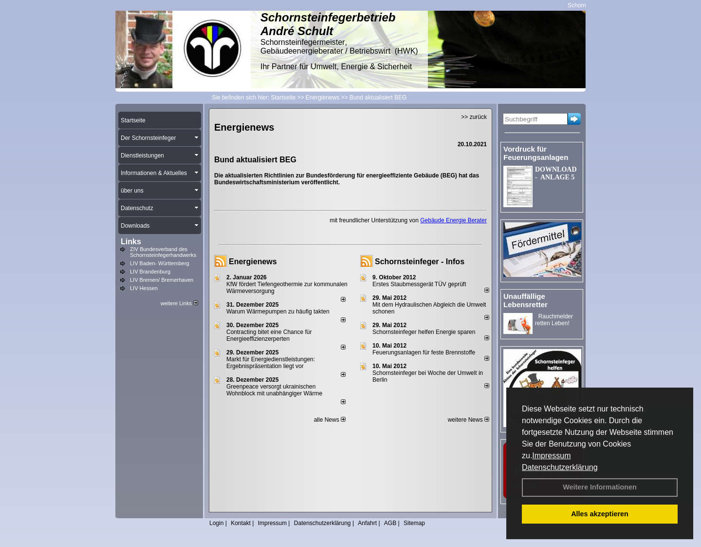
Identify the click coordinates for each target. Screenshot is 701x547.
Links (131, 241)
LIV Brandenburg (150, 271)
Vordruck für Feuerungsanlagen (535, 153)
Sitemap (414, 523)
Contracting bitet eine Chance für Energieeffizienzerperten (269, 335)
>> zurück (474, 117)
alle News (330, 419)
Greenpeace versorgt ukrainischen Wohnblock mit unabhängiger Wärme (274, 390)
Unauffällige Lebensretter (525, 300)
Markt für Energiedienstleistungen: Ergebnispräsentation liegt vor (270, 363)
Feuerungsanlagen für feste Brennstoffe (423, 352)
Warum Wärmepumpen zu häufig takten (278, 311)
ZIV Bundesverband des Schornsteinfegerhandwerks (163, 252)
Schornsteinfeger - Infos (419, 261)
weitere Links (179, 303)
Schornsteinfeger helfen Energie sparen (423, 332)
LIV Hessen (144, 288)
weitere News (468, 419)
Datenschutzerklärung (560, 467)
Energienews (253, 261)
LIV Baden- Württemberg (159, 263)
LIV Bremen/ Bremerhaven (161, 280)
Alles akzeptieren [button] (599, 514)
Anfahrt (367, 523)
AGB (390, 523)
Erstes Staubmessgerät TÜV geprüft (419, 284)
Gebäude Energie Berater (453, 220)
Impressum (551, 455)
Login (216, 523)
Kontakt (241, 523)
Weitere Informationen (600, 487)
